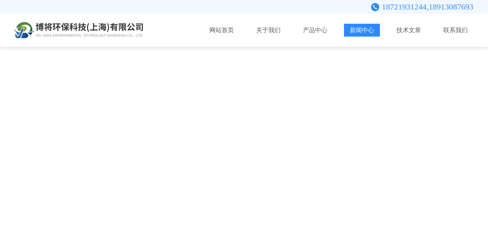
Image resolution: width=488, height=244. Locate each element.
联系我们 (455, 30)
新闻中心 (362, 30)
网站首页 (221, 30)
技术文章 (408, 30)
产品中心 (315, 30)
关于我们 (268, 30)
